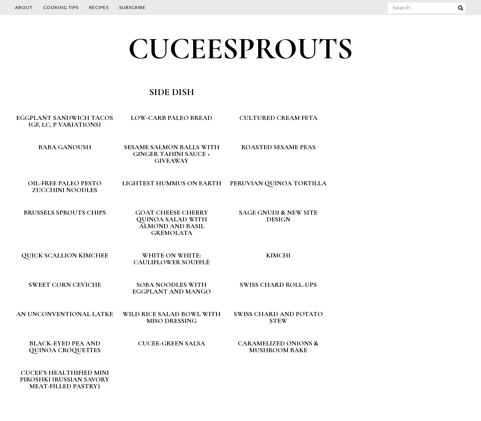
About (24, 7)
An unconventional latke (64, 314)
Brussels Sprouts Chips (65, 212)
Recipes (99, 7)
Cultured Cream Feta (278, 118)
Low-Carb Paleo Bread (171, 118)
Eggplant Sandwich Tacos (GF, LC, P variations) (64, 121)
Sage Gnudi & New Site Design (278, 215)
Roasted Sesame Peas (278, 147)
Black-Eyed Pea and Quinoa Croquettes (65, 346)
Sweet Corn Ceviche (65, 284)
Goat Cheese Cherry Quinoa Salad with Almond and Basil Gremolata (171, 222)
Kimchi (278, 255)
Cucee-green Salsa (171, 343)
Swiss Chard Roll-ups (278, 284)
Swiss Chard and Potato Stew (278, 317)
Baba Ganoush (64, 147)
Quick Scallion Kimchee (64, 255)
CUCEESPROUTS (240, 48)
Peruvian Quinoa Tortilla (278, 183)
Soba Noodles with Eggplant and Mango (171, 287)
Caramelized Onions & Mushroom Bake (278, 346)
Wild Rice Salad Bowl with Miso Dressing (172, 317)
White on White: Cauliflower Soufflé (171, 258)
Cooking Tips (61, 7)
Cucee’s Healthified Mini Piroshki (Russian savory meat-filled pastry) (64, 379)
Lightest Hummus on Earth (171, 183)
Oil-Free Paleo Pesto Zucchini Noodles (64, 186)
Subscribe (132, 7)
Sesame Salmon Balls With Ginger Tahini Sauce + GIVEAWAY (171, 154)
